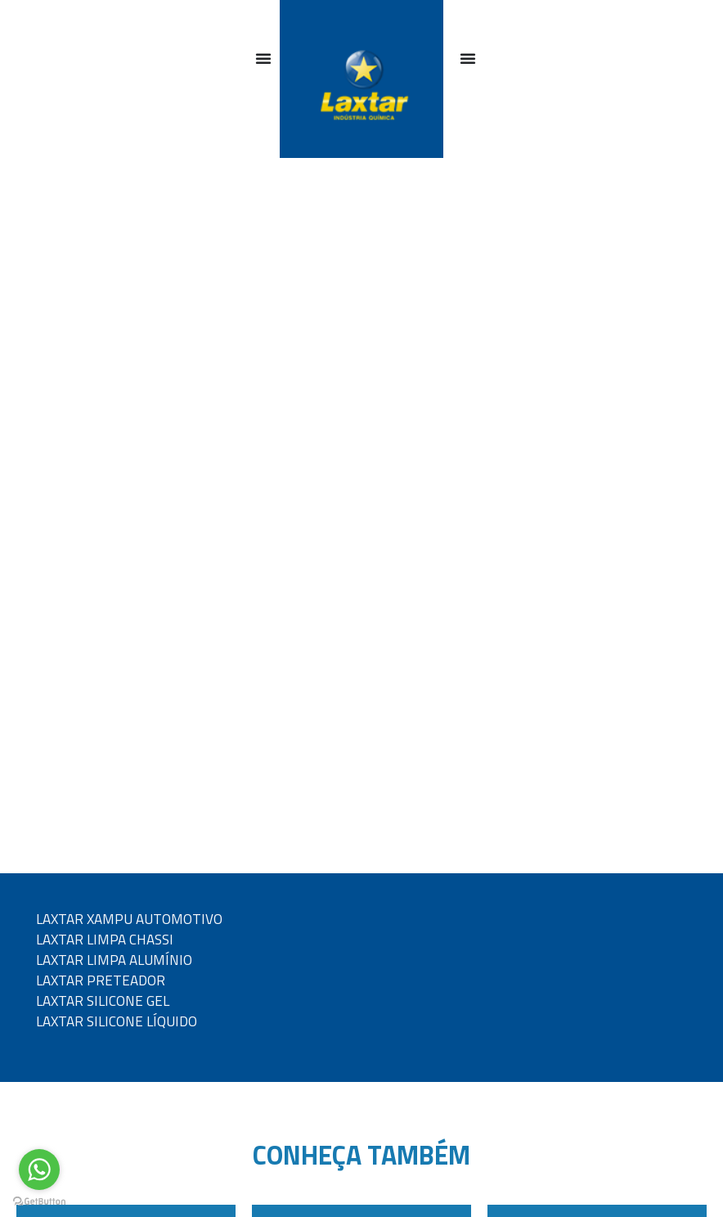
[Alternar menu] (263, 58)
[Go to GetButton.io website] (39, 1201)
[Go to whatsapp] (39, 1169)
